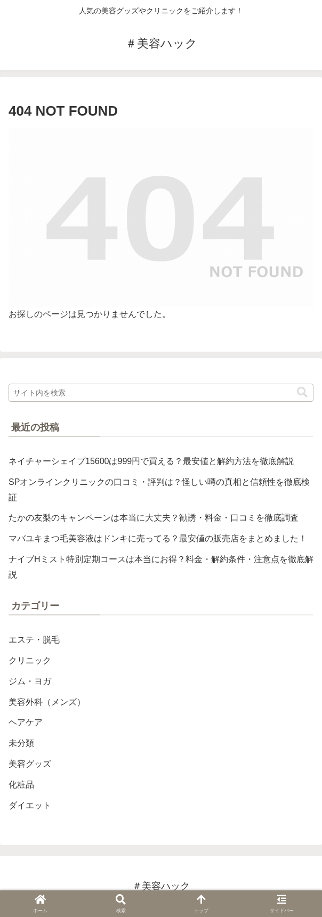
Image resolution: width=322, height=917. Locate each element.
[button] (302, 392)
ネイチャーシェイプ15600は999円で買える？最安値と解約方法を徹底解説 (151, 461)
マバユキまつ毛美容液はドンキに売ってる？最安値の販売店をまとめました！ (158, 538)
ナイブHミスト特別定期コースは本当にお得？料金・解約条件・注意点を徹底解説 (161, 567)
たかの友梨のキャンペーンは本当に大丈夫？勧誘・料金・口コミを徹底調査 (154, 517)
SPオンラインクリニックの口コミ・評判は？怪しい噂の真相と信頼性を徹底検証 (159, 489)
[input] (161, 393)
